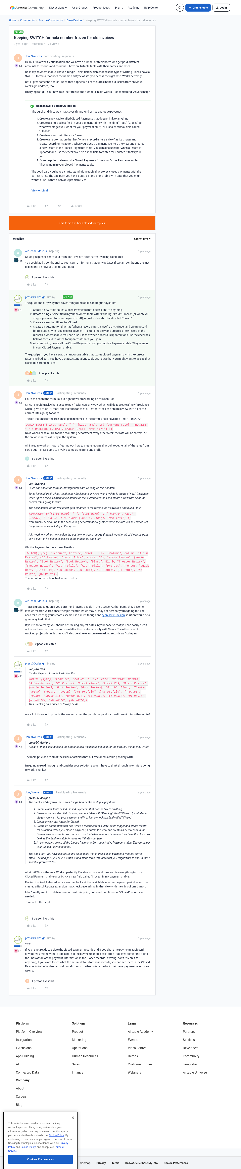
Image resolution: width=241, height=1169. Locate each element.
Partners (189, 1031)
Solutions (78, 1023)
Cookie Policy (56, 1156)
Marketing (79, 1039)
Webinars (134, 1072)
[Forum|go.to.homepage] (26, 8)
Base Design (74, 20)
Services (189, 1039)
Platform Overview (29, 1031)
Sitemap (85, 1163)
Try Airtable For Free (30, 1129)
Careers (21, 1096)
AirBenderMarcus (36, 251)
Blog (19, 1104)
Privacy (101, 1163)
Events (119, 7)
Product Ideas (101, 7)
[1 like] (39, 277)
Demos (133, 1056)
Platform (22, 1023)
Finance (77, 1072)
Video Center (137, 1048)
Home (12, 20)
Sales (76, 1064)
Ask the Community (50, 20)
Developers (190, 1048)
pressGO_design (35, 297)
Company (22, 1080)
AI (17, 1064)
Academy (133, 7)
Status (20, 1113)
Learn (132, 1023)
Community (27, 20)
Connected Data (27, 1072)
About (20, 1088)
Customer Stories (140, 1064)
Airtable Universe (195, 1072)
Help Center (151, 7)
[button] (198, 8)
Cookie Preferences (176, 1163)
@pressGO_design (113, 615)
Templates (190, 1064)
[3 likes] (42, 373)
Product (77, 1031)
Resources (190, 1023)
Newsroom (23, 1121)
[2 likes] (40, 644)
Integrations (24, 1039)
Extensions (23, 1048)
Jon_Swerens (33, 56)
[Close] (73, 1138)
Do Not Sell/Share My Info (141, 1163)
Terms (115, 1163)
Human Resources (85, 1056)
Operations (79, 1048)
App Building (25, 1056)
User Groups (80, 7)
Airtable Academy (140, 1031)
